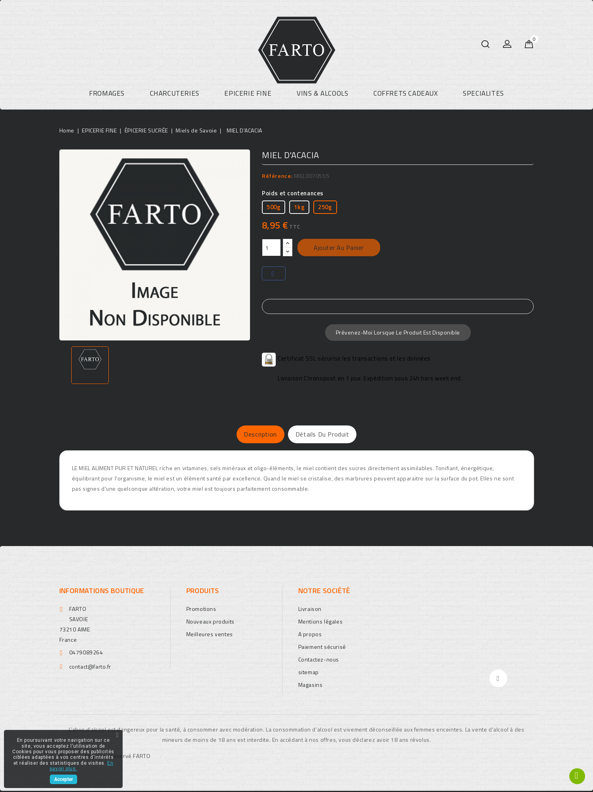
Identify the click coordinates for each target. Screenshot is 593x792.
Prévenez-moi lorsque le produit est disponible (398, 332)
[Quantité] (271, 247)
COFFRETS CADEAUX (405, 93)
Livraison (310, 610)
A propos (310, 635)
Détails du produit (331, 435)
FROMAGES (107, 93)
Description (251, 435)
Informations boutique (101, 591)
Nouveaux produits (210, 622)
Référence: (277, 176)
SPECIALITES (483, 93)
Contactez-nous (318, 660)
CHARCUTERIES (174, 93)
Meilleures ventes (209, 635)
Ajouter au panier (339, 247)
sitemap (308, 673)
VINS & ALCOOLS (322, 93)
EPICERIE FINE (247, 93)
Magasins (310, 686)
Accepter (63, 779)
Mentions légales (320, 622)
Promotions (201, 610)
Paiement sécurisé (322, 648)
